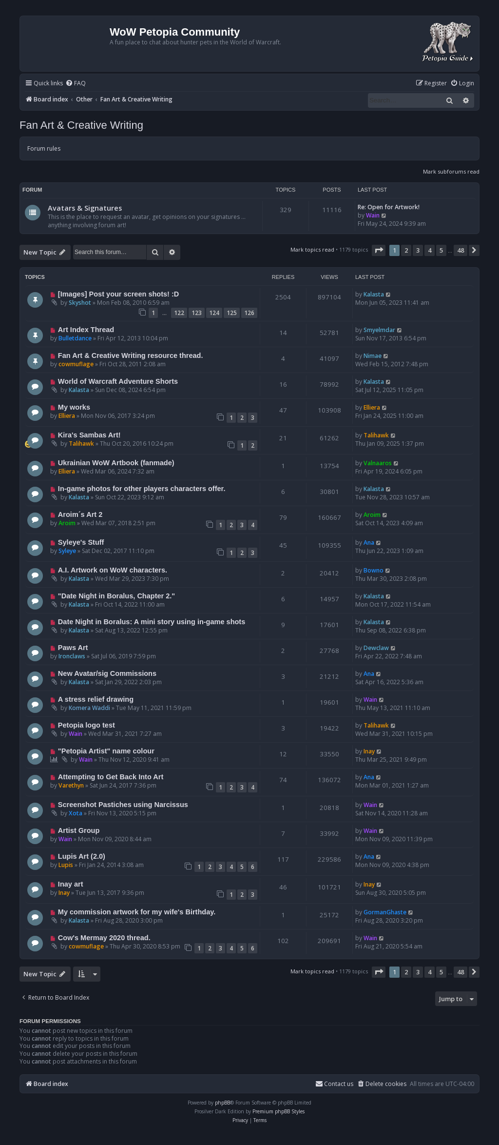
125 (232, 313)
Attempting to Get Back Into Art (110, 777)
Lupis (65, 865)
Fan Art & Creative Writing (81, 125)
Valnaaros (378, 463)
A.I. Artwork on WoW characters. (112, 570)
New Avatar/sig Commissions (107, 673)
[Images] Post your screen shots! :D (118, 294)
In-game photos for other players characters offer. (142, 489)
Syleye (67, 551)
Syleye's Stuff (81, 542)
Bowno (374, 570)
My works (74, 407)
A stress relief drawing (96, 699)
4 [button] (429, 250)
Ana (369, 542)
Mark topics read (312, 249)
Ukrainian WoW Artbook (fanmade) (116, 463)
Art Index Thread (86, 330)
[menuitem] (75, 83)
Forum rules (43, 148)
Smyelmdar (379, 330)
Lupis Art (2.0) (81, 856)
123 (197, 313)
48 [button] (460, 250)
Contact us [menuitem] (334, 1084)
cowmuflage (76, 364)
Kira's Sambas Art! (89, 435)
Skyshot (80, 302)
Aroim (67, 523)
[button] (378, 250)
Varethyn (71, 785)
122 (179, 313)
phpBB (222, 1102)
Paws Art (73, 647)
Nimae (373, 356)
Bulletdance (75, 338)
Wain (373, 215)
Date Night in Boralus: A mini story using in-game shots (151, 622)
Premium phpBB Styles (278, 1111)
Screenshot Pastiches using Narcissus (123, 805)
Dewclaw (376, 648)
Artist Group (78, 830)
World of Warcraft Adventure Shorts (118, 381)
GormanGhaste (385, 912)
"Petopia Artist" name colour (106, 751)
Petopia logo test (86, 725)
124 (214, 313)
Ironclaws (71, 656)
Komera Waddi (89, 708)
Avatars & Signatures (85, 208)
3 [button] (418, 250)
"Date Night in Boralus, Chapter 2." (116, 596)
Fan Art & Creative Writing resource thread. (130, 355)
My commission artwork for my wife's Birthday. (136, 912)
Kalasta (374, 294)
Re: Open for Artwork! (389, 207)
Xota (75, 813)
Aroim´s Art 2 (80, 514)
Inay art (70, 884)
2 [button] (406, 250)
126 (249, 313)
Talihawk (81, 443)
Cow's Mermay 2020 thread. (104, 938)
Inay (369, 751)
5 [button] (441, 250)
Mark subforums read (451, 171)
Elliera (66, 416)
